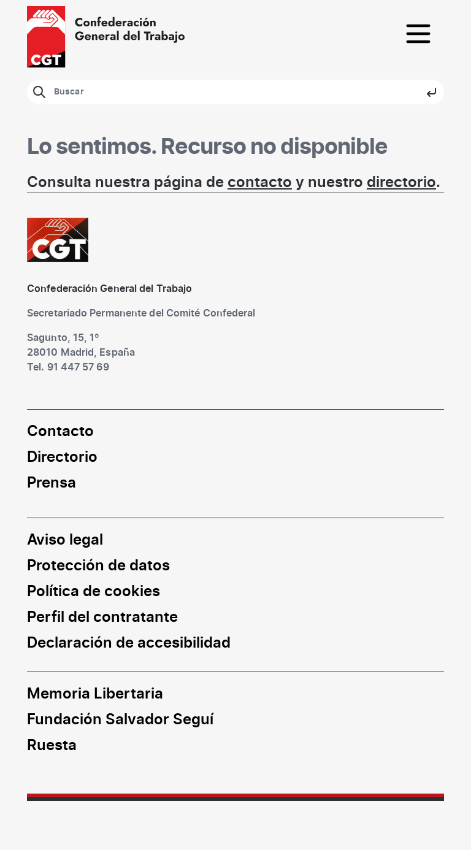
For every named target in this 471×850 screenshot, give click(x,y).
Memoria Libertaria (95, 694)
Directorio (62, 457)
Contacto (60, 431)
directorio (401, 182)
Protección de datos (98, 566)
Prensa (51, 483)
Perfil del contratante (102, 617)
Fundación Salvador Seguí (120, 720)
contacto (260, 182)
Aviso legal (65, 540)
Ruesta (52, 745)
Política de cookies (93, 591)
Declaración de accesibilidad (129, 643)
